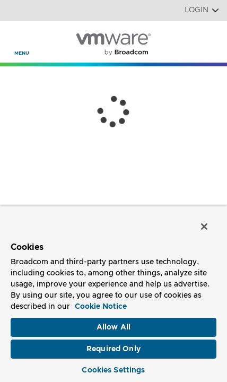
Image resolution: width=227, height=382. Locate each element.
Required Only (113, 349)
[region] (113, 294)
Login (202, 10)
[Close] (204, 227)
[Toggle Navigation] (16, 38)
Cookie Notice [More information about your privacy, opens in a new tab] (101, 306)
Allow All (113, 327)
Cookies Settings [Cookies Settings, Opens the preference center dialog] (113, 370)
